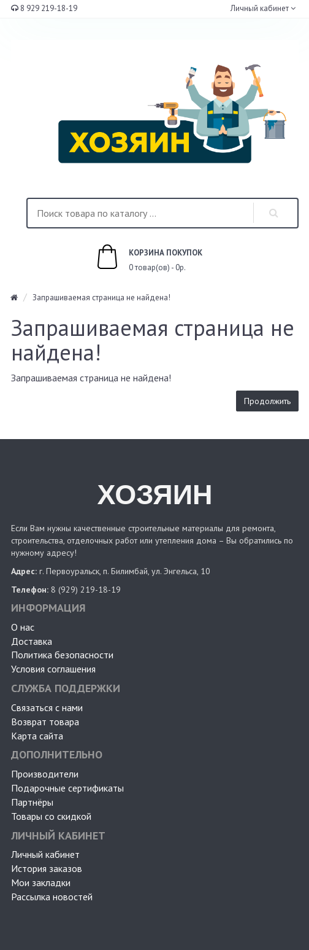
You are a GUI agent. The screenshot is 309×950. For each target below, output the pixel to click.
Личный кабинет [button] (259, 8)
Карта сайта (37, 736)
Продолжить (267, 401)
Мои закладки (41, 882)
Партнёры (32, 802)
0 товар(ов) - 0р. (135, 258)
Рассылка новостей (52, 896)
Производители (44, 774)
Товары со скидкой (51, 816)
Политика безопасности (62, 654)
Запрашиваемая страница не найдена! (101, 297)
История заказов (46, 868)
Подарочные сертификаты (67, 788)
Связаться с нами (47, 707)
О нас (22, 627)
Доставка (31, 641)
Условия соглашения (53, 669)
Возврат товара (45, 721)
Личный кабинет (45, 854)
